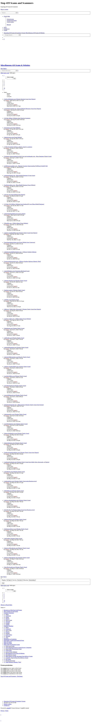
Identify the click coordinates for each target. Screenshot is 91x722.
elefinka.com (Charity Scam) (11, 299)
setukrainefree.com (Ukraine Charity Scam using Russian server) (20, 481)
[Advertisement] (45, 52)
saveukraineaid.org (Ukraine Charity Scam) (15, 385)
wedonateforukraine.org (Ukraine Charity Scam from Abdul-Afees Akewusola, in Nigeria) (26, 462)
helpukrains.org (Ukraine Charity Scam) (14, 328)
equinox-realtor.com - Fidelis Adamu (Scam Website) (17, 318)
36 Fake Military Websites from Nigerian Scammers (17, 118)
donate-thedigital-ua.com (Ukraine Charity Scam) (16, 433)
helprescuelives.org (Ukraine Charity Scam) (15, 519)
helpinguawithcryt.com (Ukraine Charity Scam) (16, 529)
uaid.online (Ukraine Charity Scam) (13, 538)
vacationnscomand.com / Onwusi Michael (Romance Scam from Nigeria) (22, 108)
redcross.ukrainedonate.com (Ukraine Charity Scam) (17, 500)
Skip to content (4, 9)
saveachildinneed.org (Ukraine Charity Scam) (15, 395)
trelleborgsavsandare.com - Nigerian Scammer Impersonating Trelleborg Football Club (26, 166)
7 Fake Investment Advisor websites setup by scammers (18, 147)
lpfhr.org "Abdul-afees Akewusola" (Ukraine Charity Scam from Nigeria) (22, 309)
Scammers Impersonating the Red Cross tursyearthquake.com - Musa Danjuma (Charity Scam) (28, 156)
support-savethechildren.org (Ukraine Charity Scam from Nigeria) (20, 233)
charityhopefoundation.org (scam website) (14, 213)
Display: (7, 580)
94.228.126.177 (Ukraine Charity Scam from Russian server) (19, 510)
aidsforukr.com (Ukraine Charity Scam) (14, 338)
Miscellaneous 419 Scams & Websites (15, 65)
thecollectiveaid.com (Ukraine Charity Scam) (15, 567)
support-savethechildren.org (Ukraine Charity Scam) (17, 366)
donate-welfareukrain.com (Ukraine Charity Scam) (17, 548)
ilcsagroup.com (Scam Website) (12, 127)
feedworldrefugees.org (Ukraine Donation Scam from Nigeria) (19, 99)
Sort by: (18, 580)
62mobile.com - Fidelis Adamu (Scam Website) (16, 223)
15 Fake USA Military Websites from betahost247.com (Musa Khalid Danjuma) (24, 204)
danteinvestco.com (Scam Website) (13, 137)
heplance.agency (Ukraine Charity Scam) (14, 290)
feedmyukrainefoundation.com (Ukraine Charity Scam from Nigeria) (21, 452)
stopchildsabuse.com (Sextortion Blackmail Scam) (17, 271)
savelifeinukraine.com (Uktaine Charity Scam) (16, 424)
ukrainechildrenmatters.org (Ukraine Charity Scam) (17, 357)
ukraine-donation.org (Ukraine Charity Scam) (15, 280)
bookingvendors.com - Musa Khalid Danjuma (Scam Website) (19, 185)
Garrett (7, 100)
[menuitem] (10, 19)
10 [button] (4, 88)
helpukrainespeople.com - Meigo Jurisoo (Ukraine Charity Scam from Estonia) (24, 404)
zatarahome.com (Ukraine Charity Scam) (14, 471)
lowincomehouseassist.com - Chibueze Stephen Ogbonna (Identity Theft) (22, 261)
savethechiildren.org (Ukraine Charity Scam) (15, 376)
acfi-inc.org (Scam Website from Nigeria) (14, 194)
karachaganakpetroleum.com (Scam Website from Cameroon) (19, 242)
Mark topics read (5, 73)
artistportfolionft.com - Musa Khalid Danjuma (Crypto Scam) (19, 175)
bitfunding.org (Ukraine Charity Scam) (14, 490)
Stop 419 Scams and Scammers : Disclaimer (12, 676)
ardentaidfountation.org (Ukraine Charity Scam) (16, 347)
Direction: (29, 580)
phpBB (8, 708)
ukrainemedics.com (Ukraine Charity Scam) (15, 414)
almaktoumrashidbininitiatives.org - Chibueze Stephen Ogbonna (20, 252)
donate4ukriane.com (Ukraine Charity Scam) (15, 443)
